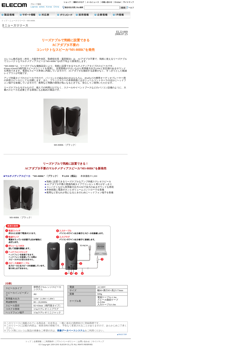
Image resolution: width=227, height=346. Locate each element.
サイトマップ (98, 341)
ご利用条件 (49, 341)
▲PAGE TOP (122, 334)
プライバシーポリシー (66, 341)
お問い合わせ (84, 341)
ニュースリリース (17, 20)
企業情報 (37, 341)
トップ (4, 20)
